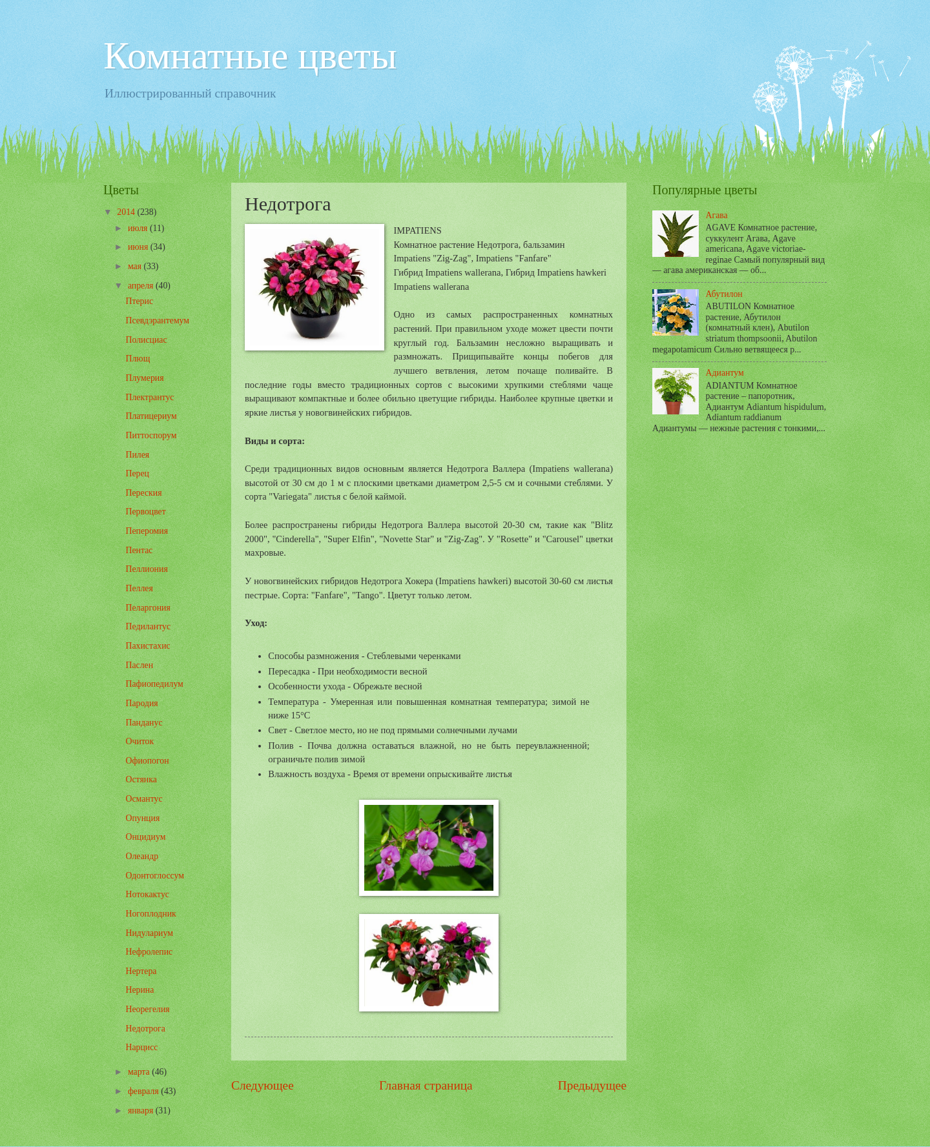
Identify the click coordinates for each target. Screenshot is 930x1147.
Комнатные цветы (250, 55)
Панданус (143, 722)
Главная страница (426, 1085)
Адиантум (725, 373)
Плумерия (144, 378)
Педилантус (147, 626)
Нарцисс (141, 1047)
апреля (142, 285)
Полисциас (146, 340)
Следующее (262, 1085)
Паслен (139, 665)
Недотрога (145, 1028)
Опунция (142, 818)
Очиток (139, 741)
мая (136, 266)
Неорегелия (147, 1009)
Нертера (140, 971)
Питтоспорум (150, 435)
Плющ (137, 358)
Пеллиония (146, 569)
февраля (144, 1091)
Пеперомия (146, 531)
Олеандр (141, 856)
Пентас (138, 550)
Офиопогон (147, 761)
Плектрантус (149, 397)
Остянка (140, 779)
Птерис (139, 301)
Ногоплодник (150, 914)
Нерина (139, 990)
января (142, 1110)
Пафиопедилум (154, 684)
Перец (137, 473)
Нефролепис (148, 952)
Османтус (143, 799)
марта (140, 1072)
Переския (143, 493)
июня (139, 247)
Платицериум (150, 416)
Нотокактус (147, 894)
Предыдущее (592, 1085)
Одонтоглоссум (154, 875)
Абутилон (724, 294)
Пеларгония (147, 608)
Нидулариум (148, 933)
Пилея (137, 455)
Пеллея (138, 588)
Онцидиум (145, 837)
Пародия (141, 703)
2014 (127, 212)
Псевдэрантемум (157, 320)
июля (139, 228)
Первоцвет (145, 511)
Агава (717, 215)
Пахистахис (147, 646)
